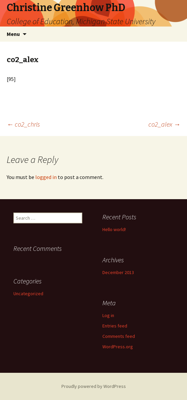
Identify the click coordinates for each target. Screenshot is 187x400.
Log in (108, 315)
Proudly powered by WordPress (93, 386)
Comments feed (118, 336)
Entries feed (114, 326)
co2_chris (23, 124)
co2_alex (164, 124)
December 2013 (118, 272)
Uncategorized (28, 294)
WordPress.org (117, 347)
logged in (46, 177)
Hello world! (114, 229)
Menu (13, 34)
